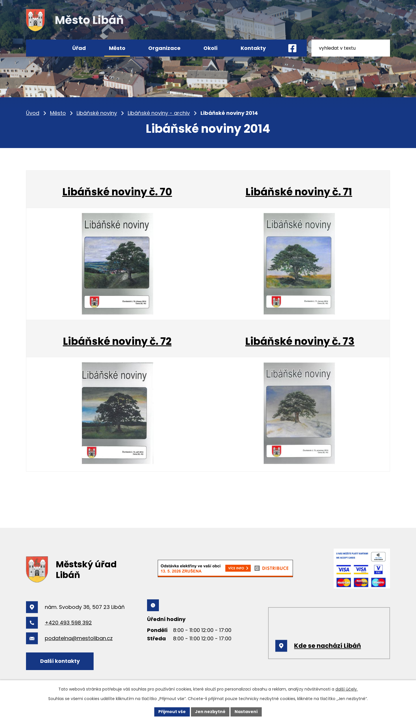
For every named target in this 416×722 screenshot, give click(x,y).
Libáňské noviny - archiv (159, 113)
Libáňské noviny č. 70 (117, 192)
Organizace (164, 48)
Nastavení (246, 711)
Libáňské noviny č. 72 (117, 341)
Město (58, 113)
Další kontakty (60, 661)
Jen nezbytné (210, 711)
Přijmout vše (172, 711)
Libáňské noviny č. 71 (299, 192)
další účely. (346, 689)
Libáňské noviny (97, 113)
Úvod (32, 113)
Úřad (79, 48)
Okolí (210, 48)
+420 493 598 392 (68, 622)
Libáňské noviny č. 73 (299, 341)
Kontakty (253, 48)
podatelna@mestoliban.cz (79, 638)
